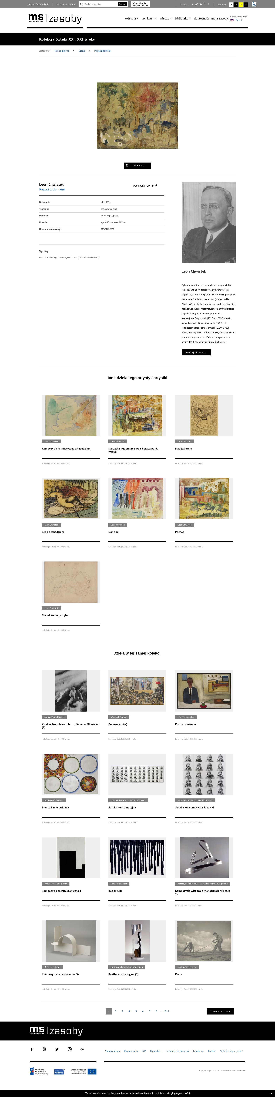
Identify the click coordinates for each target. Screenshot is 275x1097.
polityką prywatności (177, 1093)
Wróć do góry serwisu (231, 1051)
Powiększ (139, 165)
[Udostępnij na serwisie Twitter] (153, 185)
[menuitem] (132, 18)
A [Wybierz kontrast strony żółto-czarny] (241, 4)
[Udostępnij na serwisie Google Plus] (149, 185)
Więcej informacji (196, 352)
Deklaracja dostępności (177, 1051)
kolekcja (130, 18)
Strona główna (62, 50)
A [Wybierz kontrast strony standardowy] (231, 4)
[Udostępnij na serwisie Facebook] (156, 185)
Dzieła (82, 50)
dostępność (201, 18)
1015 (166, 1011)
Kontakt (212, 1051)
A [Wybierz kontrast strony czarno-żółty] (246, 4)
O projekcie (155, 1051)
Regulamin (198, 1051)
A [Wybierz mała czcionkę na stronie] (192, 4)
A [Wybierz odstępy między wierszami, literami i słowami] (209, 4)
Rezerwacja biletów (65, 4)
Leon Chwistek (51, 184)
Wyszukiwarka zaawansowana (140, 4)
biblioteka (181, 18)
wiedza (164, 18)
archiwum (148, 18)
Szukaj (122, 4)
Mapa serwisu (131, 1051)
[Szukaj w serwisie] (98, 4)
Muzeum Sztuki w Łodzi (38, 4)
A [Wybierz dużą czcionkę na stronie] (202, 4)
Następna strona (220, 1011)
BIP (144, 1051)
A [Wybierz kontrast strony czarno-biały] (236, 4)
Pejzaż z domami (102, 50)
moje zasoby (219, 18)
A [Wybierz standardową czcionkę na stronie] (196, 4)
